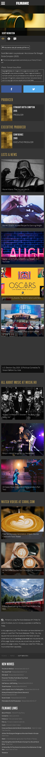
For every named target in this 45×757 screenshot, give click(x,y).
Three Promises (6, 686)
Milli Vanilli (5, 675)
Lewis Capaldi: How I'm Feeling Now (13, 689)
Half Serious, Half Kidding (9, 683)
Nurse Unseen (6, 698)
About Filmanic (6, 713)
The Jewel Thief (6, 672)
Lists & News (9, 154)
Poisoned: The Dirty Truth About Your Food (15, 678)
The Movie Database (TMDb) (24, 633)
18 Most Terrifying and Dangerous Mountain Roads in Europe (20, 733)
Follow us (5, 719)
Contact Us (5, 716)
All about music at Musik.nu (19, 382)
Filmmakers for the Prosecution (11, 701)
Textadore (5, 752)
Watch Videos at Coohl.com (18, 502)
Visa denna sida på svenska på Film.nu (15, 47)
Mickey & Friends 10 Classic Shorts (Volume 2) (15, 692)
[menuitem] (4, 656)
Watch (4, 739)
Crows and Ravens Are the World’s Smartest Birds (16, 728)
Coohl (4, 725)
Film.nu (4, 722)
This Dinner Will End (8, 669)
